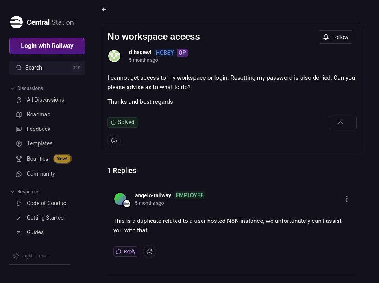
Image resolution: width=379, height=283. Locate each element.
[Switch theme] (30, 256)
